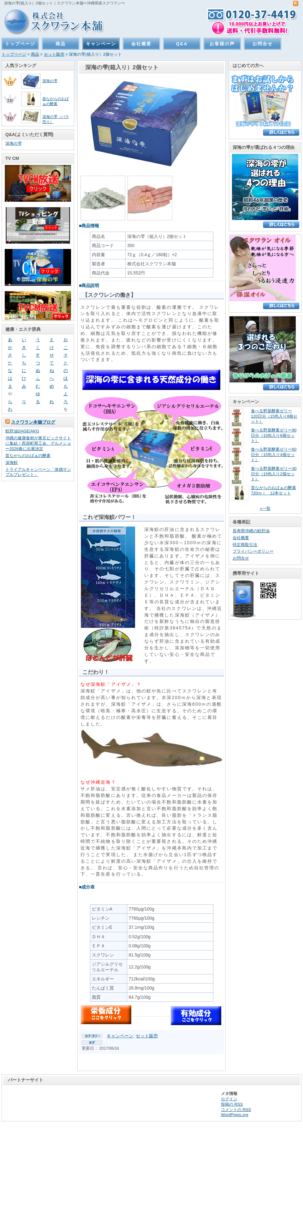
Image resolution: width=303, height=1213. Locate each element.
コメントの (236, 1109)
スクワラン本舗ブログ (33, 422)
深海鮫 (11, 462)
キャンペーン (101, 43)
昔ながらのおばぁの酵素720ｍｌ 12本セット (273, 490)
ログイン (229, 1099)
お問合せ (262, 43)
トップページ (20, 43)
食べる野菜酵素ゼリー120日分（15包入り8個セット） (274, 416)
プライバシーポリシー (253, 551)
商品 (61, 43)
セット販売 (54, 54)
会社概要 (141, 43)
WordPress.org (234, 1114)
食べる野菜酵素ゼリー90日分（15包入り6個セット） (273, 435)
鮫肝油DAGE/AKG (22, 431)
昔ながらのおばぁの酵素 (27, 455)
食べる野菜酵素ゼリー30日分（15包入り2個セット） (273, 474)
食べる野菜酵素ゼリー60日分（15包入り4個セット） (273, 454)
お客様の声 (222, 43)
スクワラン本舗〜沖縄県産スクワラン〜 (51, 21)
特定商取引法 (245, 544)
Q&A (182, 43)
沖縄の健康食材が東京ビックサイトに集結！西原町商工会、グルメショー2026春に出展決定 (38, 443)
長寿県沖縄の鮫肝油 (251, 530)
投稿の (232, 1104)
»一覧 (265, 508)
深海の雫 (49, 81)
